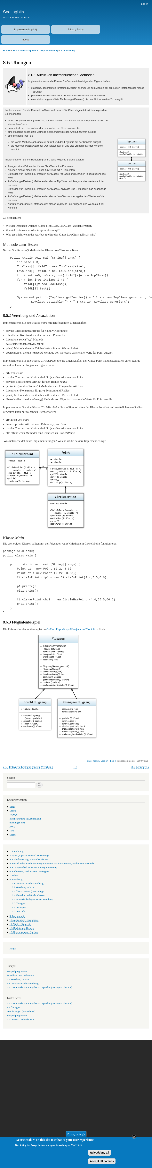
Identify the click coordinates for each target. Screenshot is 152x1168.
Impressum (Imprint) (25, 29)
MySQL (14, 814)
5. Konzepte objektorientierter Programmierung (33, 867)
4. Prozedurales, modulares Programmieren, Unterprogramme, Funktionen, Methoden (52, 863)
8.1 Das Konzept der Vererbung (28, 883)
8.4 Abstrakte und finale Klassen (28, 895)
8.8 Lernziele (18, 911)
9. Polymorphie (17, 916)
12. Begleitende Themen (22, 928)
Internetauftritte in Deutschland (25, 818)
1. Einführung (16, 851)
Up (75, 767)
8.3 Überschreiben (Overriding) (28, 891)
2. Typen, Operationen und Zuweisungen (30, 855)
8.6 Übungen (18, 903)
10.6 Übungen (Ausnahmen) (21, 1011)
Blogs (12, 806)
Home (6, 50)
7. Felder (14, 875)
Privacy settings (76, 1136)
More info (76, 1147)
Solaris (13, 834)
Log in (144, 3)
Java (12, 830)
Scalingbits (13, 11)
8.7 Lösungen (140, 767)
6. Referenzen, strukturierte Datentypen (29, 871)
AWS (12, 826)
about (25, 39)
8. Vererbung (67, 50)
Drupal (13, 810)
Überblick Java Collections (20, 975)
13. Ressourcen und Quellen (24, 932)
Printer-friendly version (97, 761)
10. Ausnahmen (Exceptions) (24, 920)
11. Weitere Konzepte (20, 924)
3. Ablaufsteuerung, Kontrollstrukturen (29, 859)
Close (134, 1139)
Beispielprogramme (17, 971)
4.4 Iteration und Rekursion (21, 1019)
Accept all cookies (102, 1163)
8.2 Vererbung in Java (23, 887)
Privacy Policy (76, 29)
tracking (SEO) (17, 822)
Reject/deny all (99, 1154)
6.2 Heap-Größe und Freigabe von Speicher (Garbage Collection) (39, 987)
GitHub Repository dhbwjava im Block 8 (70, 629)
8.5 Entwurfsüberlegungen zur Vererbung (28, 767)
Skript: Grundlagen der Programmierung (35, 50)
